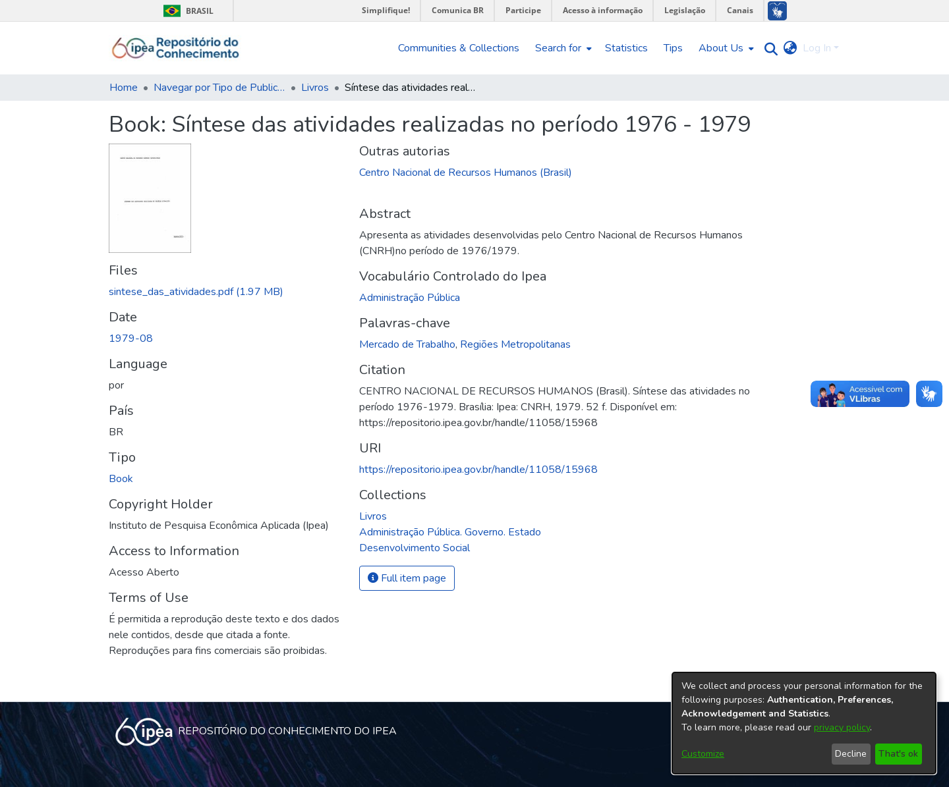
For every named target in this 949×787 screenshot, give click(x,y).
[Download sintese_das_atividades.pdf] (196, 292)
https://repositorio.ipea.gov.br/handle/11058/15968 (478, 469)
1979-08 (131, 338)
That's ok (898, 753)
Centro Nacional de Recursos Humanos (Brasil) (465, 172)
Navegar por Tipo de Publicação (219, 87)
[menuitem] (562, 48)
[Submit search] (768, 48)
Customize (702, 753)
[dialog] (804, 723)
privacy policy (842, 727)
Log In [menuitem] (817, 48)
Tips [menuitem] (673, 48)
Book (121, 479)
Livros (315, 87)
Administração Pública (409, 297)
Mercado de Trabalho (407, 344)
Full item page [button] (407, 578)
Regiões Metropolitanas (515, 344)
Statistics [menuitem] (626, 48)
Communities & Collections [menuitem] (458, 48)
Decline (851, 753)
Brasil (186, 10)
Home (123, 87)
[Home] (176, 48)
